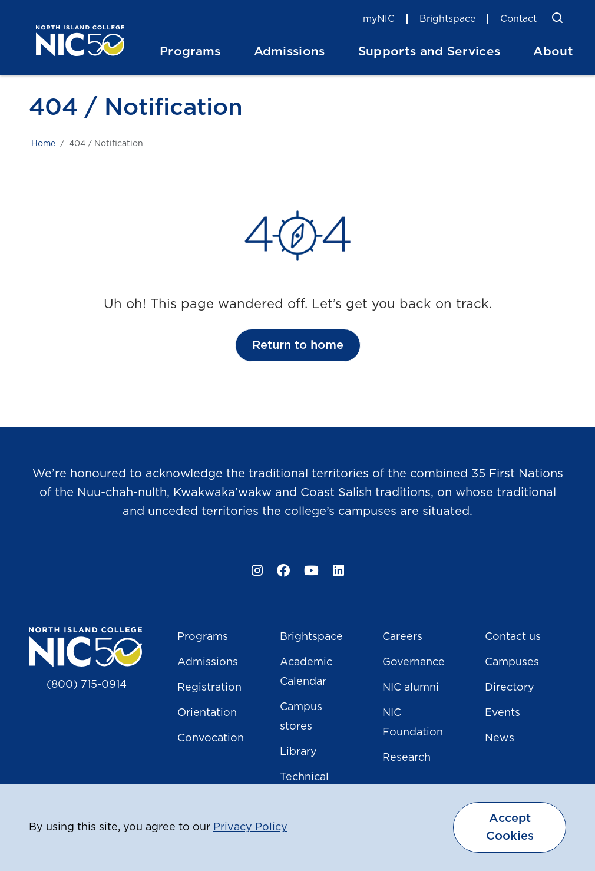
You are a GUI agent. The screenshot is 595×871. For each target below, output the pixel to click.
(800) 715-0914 (87, 684)
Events (502, 713)
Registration (209, 687)
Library (298, 752)
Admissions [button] (289, 51)
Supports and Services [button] (429, 51)
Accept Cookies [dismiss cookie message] (510, 827)
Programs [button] (190, 51)
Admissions (207, 662)
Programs (202, 637)
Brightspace (447, 19)
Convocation (210, 738)
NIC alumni (410, 687)
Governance (413, 662)
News (499, 738)
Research (406, 758)
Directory (509, 687)
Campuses (512, 662)
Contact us (513, 637)
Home (43, 144)
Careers (402, 637)
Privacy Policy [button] (250, 827)
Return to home (297, 345)
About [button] (553, 51)
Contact (518, 19)
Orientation (207, 713)
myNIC (379, 19)
